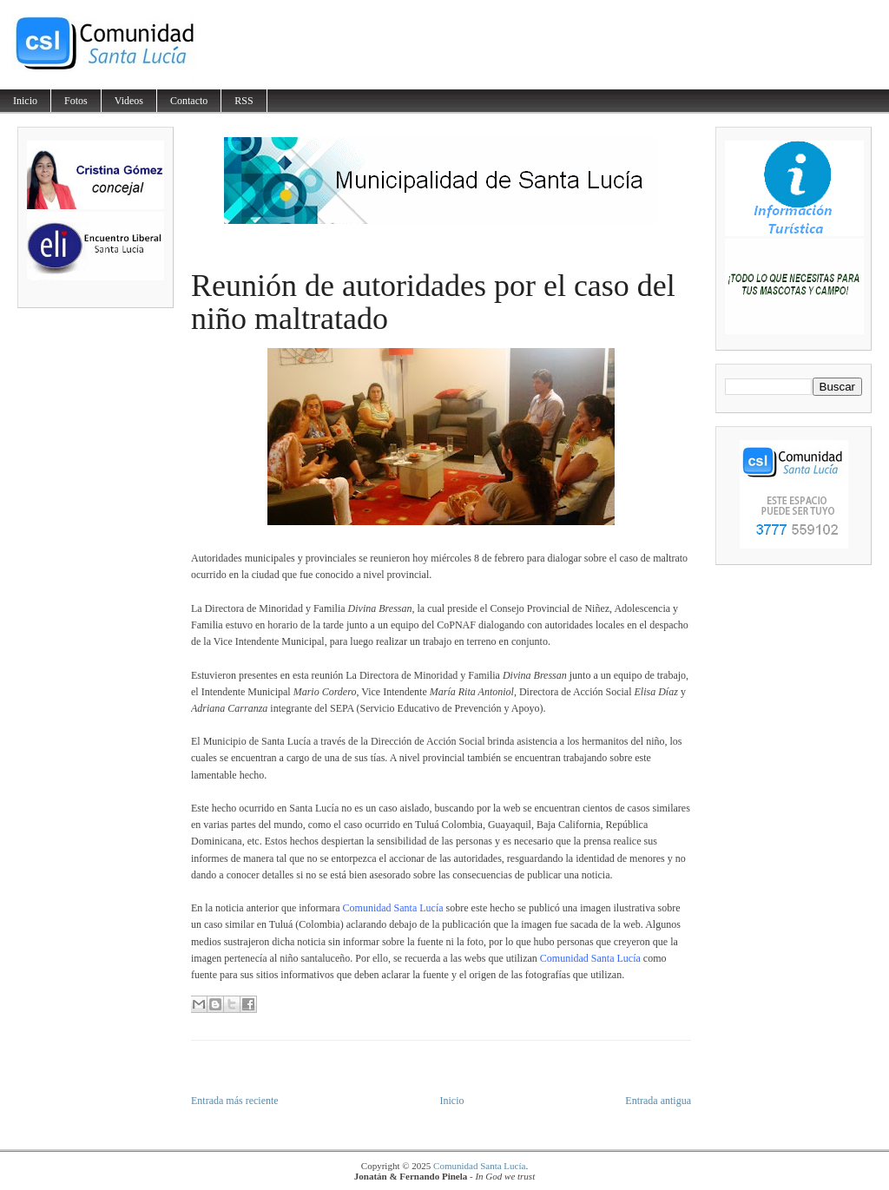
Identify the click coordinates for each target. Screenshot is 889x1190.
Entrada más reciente (235, 1101)
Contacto (188, 101)
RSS (243, 101)
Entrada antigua (658, 1101)
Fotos (76, 101)
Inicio (25, 101)
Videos (129, 101)
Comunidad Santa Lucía (479, 1165)
